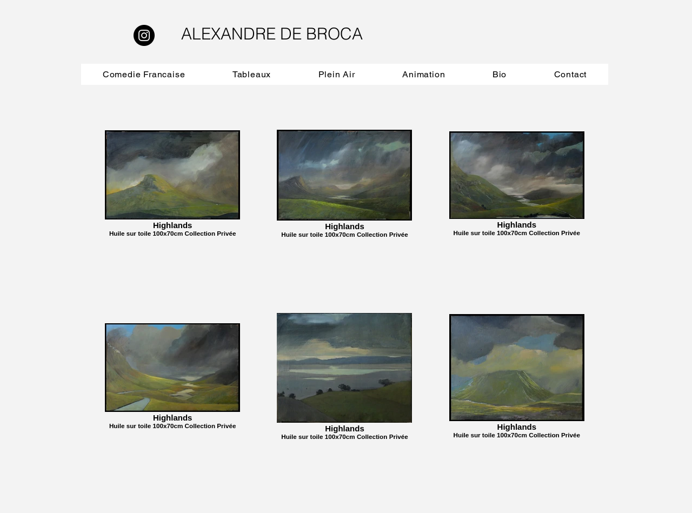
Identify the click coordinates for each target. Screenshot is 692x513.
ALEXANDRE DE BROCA (272, 34)
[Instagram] (144, 35)
